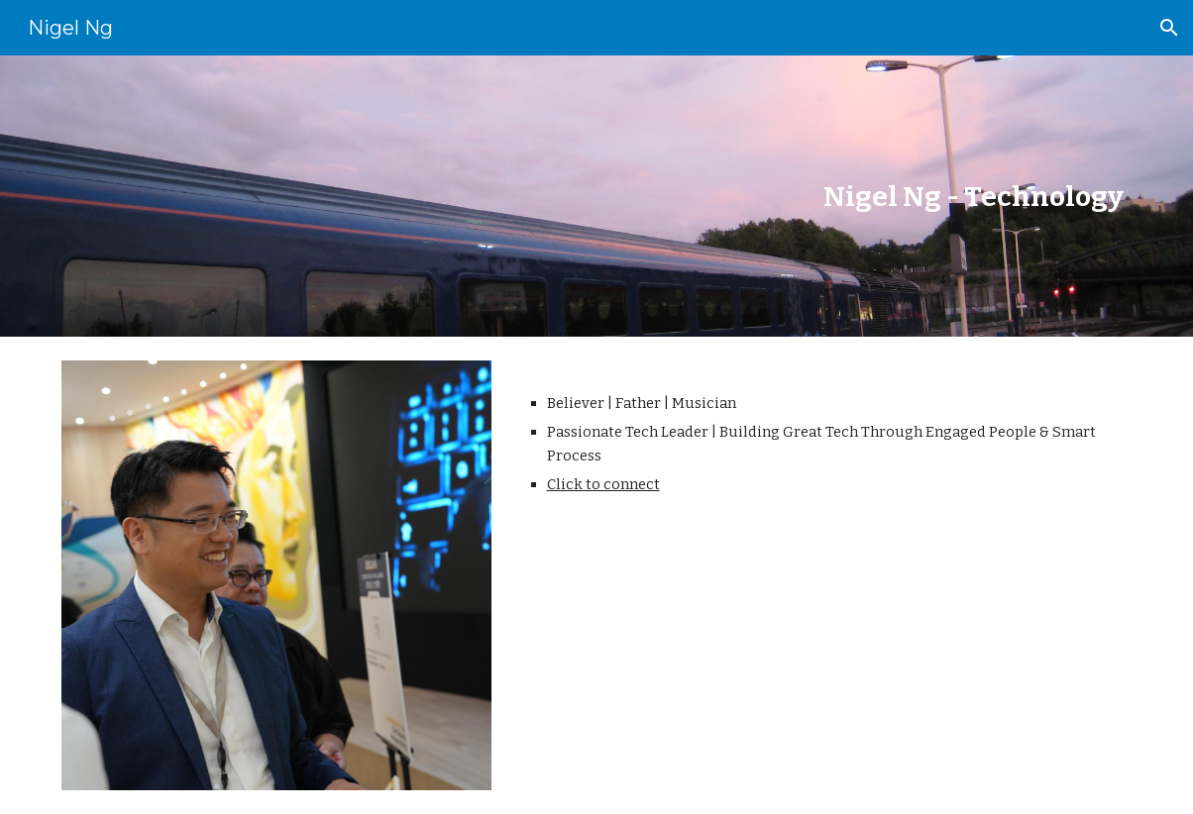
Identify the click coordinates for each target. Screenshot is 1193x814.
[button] (1169, 27)
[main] (689, 196)
